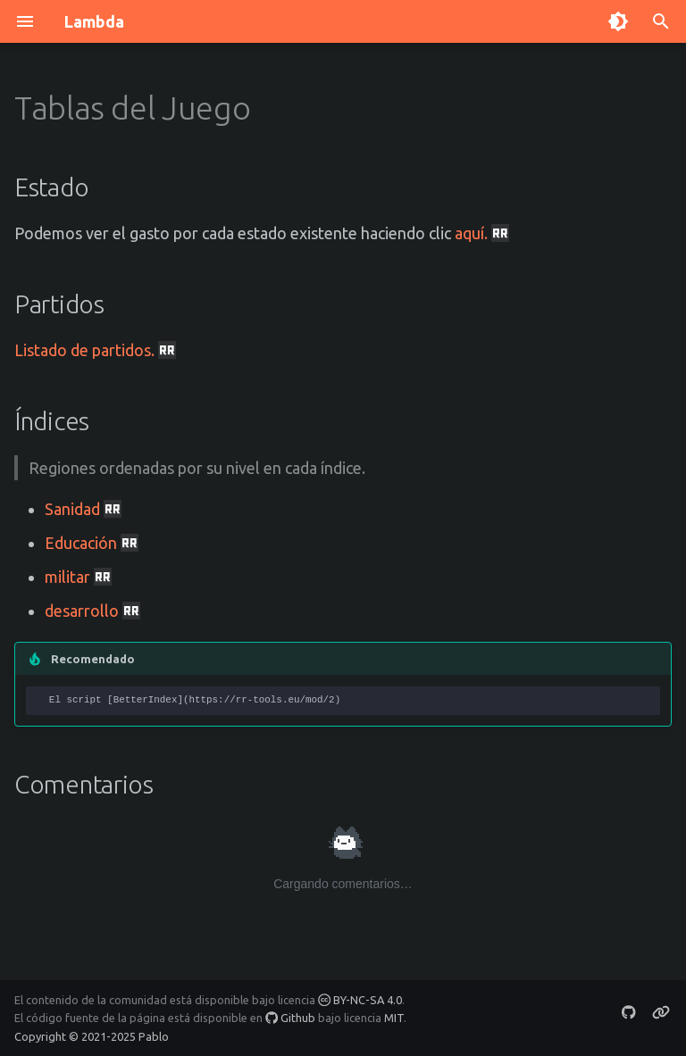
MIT (394, 1017)
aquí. (482, 233)
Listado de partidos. (95, 350)
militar (78, 577)
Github (290, 1017)
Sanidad (83, 509)
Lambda (94, 21)
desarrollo (92, 610)
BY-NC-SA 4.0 (360, 1000)
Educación (91, 543)
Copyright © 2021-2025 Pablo (91, 1036)
